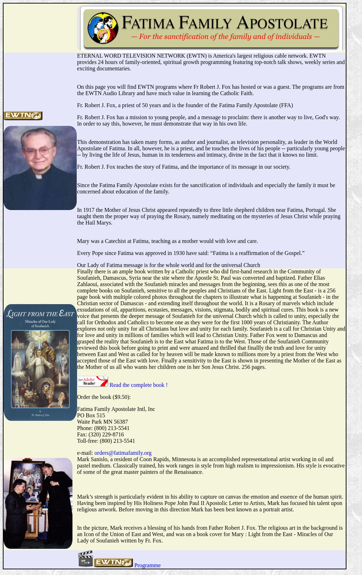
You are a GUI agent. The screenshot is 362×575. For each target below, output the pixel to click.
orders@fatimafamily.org (122, 453)
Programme (147, 565)
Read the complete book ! (139, 385)
